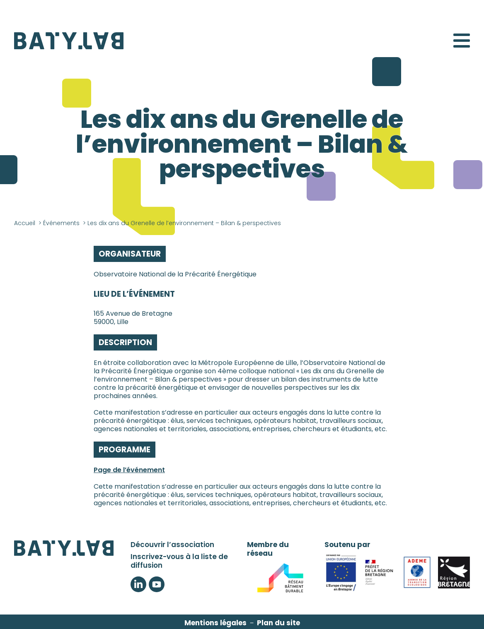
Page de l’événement (129, 470)
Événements (61, 223)
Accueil (24, 223)
